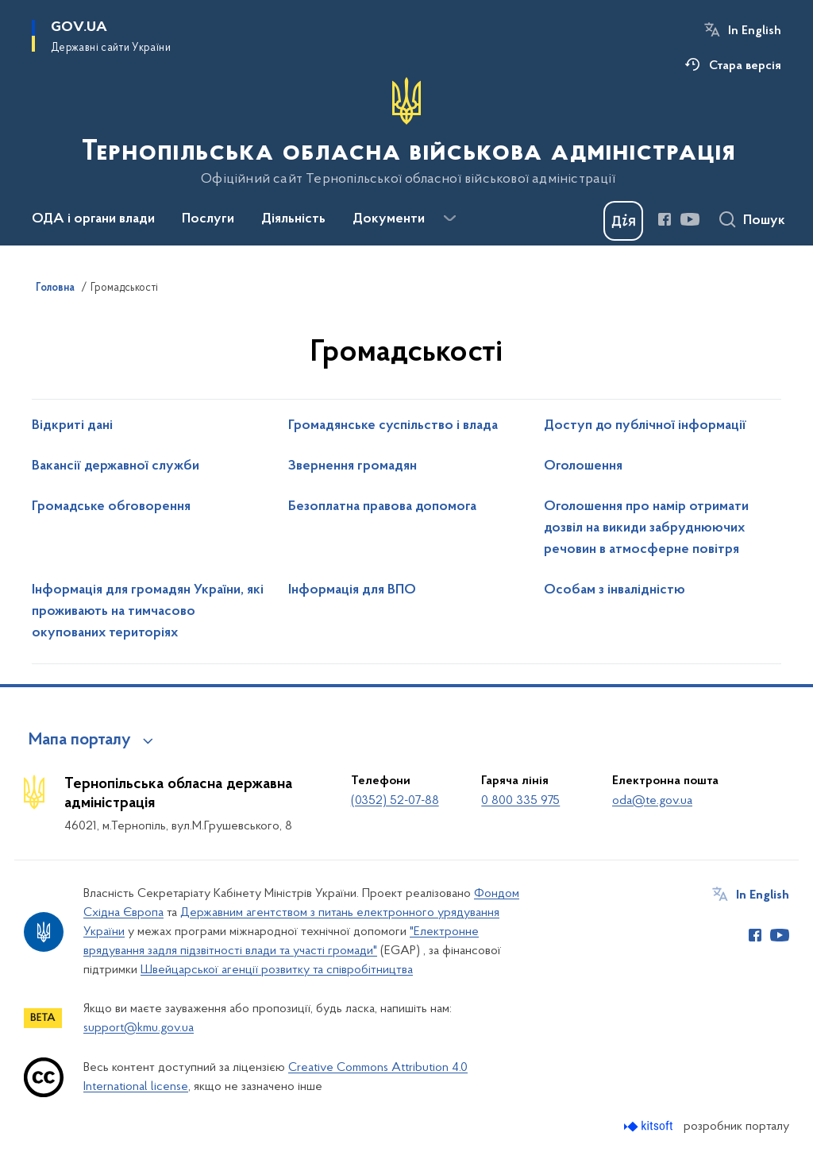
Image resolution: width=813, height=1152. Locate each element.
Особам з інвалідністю (614, 590)
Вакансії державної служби (115, 466)
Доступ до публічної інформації (645, 426)
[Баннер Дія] (623, 221)
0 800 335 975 (520, 800)
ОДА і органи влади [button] (93, 219)
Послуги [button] (208, 219)
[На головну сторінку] (407, 132)
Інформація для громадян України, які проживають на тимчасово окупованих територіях (148, 611)
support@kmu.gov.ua (138, 1028)
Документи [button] (389, 219)
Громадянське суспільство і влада (393, 426)
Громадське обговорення (111, 507)
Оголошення (583, 466)
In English (754, 31)
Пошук (764, 221)
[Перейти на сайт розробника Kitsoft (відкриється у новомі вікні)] (650, 1126)
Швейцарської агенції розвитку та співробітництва (277, 970)
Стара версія (745, 66)
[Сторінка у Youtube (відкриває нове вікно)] (689, 219)
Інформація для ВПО (352, 590)
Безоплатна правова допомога (382, 507)
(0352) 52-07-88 (395, 800)
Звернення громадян (352, 466)
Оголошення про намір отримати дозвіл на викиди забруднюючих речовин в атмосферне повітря (646, 528)
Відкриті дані (72, 426)
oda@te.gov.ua (652, 800)
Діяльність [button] (293, 219)
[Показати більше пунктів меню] (449, 218)
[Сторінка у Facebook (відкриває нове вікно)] (664, 219)
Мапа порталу (80, 740)
